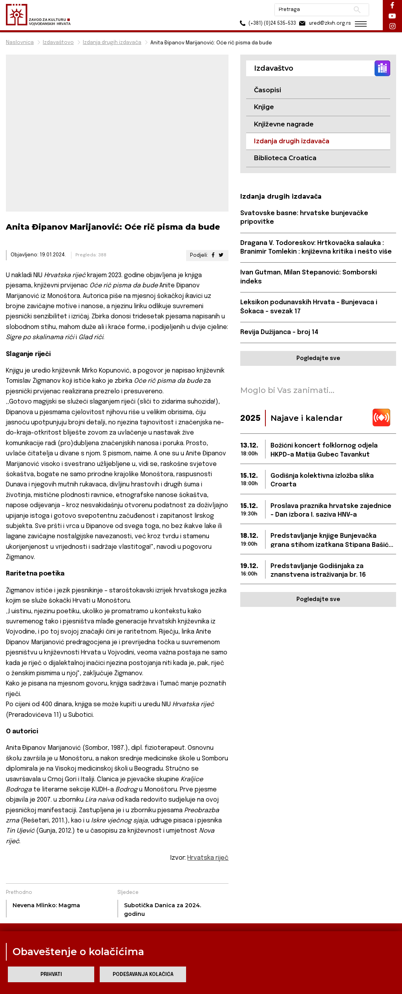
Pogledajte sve (318, 358)
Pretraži (355, 9)
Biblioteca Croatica (285, 158)
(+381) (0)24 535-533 (265, 23)
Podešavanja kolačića (143, 974)
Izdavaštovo (58, 42)
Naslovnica (20, 42)
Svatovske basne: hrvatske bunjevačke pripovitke (304, 217)
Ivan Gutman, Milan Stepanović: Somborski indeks (308, 277)
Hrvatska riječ (207, 858)
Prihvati (51, 974)
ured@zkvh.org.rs (322, 23)
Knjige (264, 107)
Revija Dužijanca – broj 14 (279, 332)
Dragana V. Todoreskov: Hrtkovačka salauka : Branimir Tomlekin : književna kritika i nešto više (316, 247)
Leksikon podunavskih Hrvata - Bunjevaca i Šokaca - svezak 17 (308, 306)
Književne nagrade (284, 124)
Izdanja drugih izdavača (112, 42)
